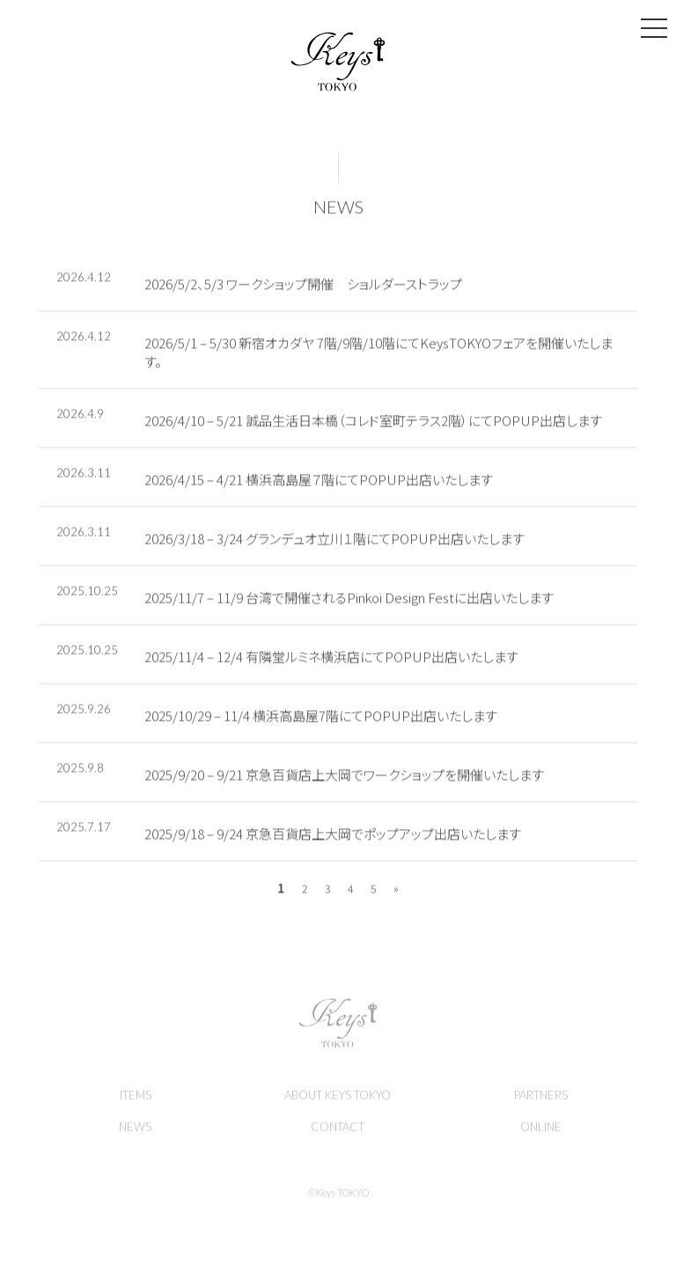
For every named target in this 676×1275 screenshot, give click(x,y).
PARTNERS (541, 1100)
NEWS (338, 209)
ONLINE (541, 1132)
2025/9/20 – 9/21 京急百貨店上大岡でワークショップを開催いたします (344, 777)
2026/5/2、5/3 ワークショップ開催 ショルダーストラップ (303, 287)
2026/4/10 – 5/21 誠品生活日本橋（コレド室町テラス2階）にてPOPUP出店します (373, 423)
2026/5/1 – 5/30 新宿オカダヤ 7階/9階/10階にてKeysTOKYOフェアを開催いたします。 (378, 355)
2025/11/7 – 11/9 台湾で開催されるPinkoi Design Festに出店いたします (349, 600)
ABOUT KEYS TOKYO (337, 1100)
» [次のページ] (396, 891)
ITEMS (135, 1100)
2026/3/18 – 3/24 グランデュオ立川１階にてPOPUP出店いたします (334, 541)
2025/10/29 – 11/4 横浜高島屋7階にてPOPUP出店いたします (320, 718)
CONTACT (337, 1132)
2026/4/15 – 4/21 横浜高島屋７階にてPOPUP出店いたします (318, 482)
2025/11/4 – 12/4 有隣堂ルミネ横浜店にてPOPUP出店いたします (331, 659)
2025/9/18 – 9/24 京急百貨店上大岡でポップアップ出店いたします (332, 836)
